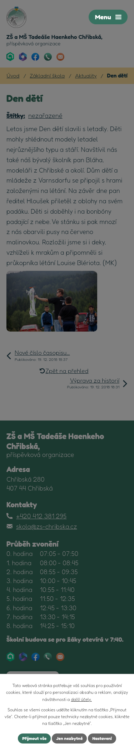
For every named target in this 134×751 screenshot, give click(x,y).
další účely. (81, 699)
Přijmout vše (34, 738)
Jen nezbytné (69, 738)
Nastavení (101, 738)
